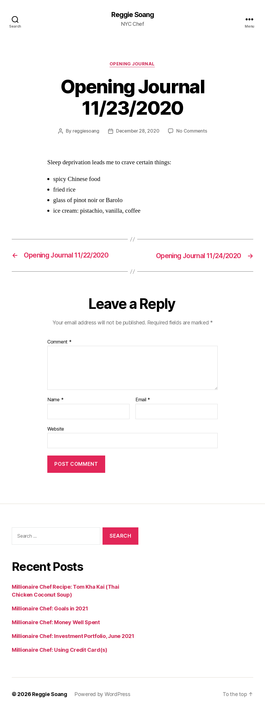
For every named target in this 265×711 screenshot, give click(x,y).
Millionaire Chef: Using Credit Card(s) (59, 650)
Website (55, 429)
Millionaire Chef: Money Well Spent (56, 622)
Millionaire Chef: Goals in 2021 (50, 609)
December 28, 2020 (138, 132)
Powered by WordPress (103, 694)
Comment (59, 342)
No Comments (192, 132)
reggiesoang (85, 132)
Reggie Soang (132, 14)
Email (142, 400)
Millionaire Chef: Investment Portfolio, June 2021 (73, 636)
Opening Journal (132, 64)
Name (55, 400)
